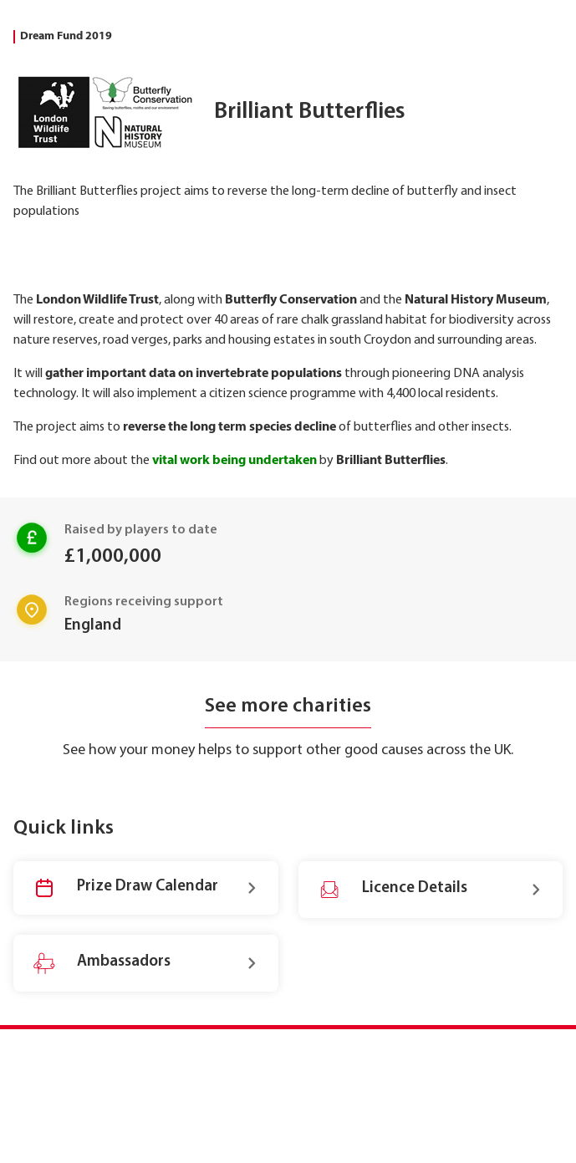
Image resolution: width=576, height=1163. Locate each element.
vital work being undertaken (234, 460)
